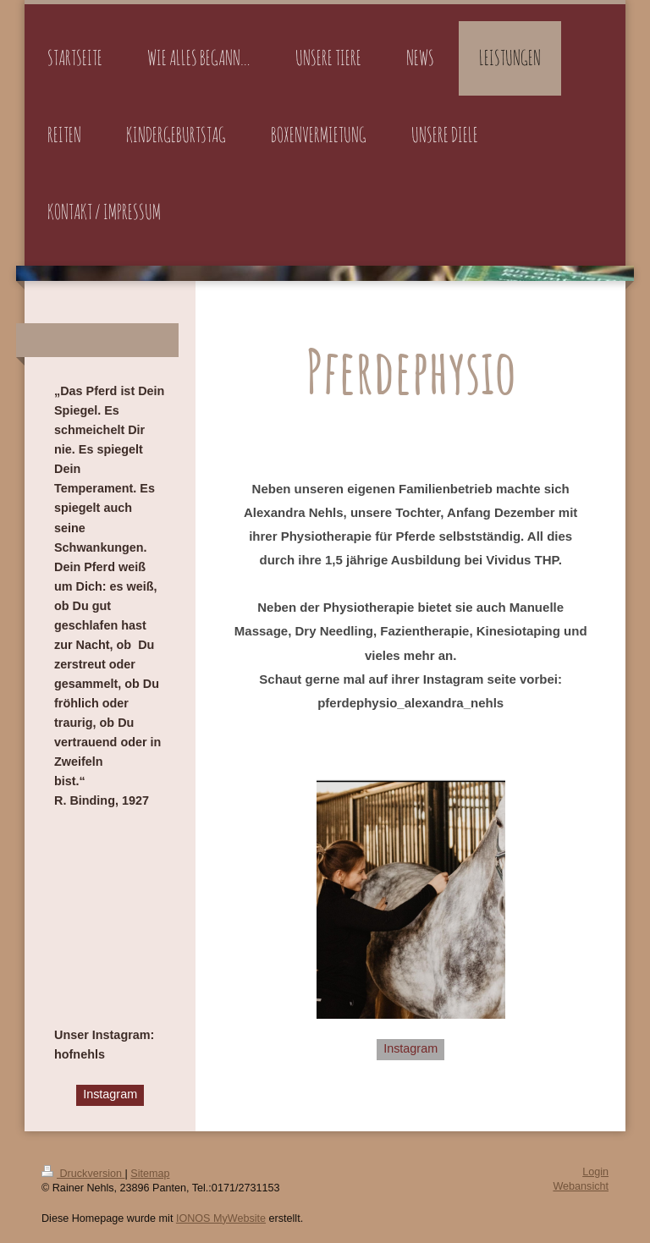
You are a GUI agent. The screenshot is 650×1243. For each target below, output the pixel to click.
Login (595, 1172)
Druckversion (82, 1174)
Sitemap (149, 1174)
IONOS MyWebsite (221, 1218)
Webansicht (581, 1186)
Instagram (410, 1048)
